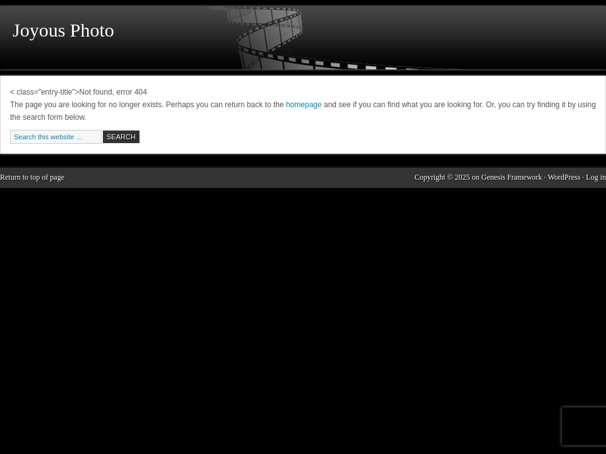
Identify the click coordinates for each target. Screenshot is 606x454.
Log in (596, 177)
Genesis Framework (512, 177)
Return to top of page (32, 177)
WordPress (564, 177)
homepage (304, 104)
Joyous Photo (63, 30)
